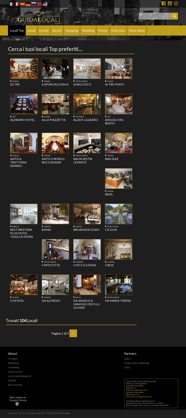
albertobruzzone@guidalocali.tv (138, 397)
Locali (31, 30)
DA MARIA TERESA (118, 300)
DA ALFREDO (51, 300)
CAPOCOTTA (51, 265)
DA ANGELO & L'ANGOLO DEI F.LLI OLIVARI (86, 304)
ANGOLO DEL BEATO (114, 121)
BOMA (46, 229)
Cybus (127, 367)
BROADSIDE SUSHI (86, 229)
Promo (102, 30)
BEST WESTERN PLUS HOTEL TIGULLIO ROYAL (21, 233)
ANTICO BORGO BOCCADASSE (53, 160)
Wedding (88, 30)
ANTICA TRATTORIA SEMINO (18, 162)
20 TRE (15, 84)
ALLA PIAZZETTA (54, 119)
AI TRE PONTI (114, 84)
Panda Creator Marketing (136, 363)
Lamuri (127, 358)
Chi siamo (12, 358)
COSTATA (17, 300)
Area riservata (15, 384)
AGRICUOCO (82, 84)
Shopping (71, 30)
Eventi (43, 30)
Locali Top (17, 30)
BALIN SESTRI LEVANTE (82, 160)
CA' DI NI (111, 229)
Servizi (56, 30)
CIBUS (109, 265)
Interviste (118, 30)
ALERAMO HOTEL (22, 119)
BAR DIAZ (111, 159)
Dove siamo (137, 30)
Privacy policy (65, 413)
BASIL (109, 194)
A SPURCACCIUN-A (55, 84)
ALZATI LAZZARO (85, 119)
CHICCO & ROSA (84, 265)
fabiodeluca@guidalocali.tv (136, 390)
